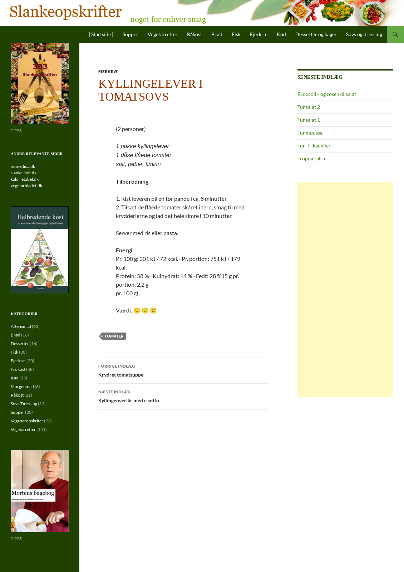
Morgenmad (22, 386)
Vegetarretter (163, 34)
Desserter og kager (316, 34)
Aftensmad (21, 326)
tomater (113, 336)
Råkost (194, 34)
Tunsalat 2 (308, 107)
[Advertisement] (345, 289)
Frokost (18, 369)
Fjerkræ (258, 34)
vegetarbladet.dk (26, 185)
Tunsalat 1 (308, 120)
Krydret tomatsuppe (183, 370)
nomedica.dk (23, 166)
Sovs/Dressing (24, 403)
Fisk (236, 34)
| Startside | (101, 34)
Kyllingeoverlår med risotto (183, 395)
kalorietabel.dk (25, 179)
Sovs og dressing (364, 34)
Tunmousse (309, 133)
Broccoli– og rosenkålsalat (326, 94)
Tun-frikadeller (314, 145)
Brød (216, 34)
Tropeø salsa (311, 158)
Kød (281, 34)
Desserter (20, 343)
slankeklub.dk (23, 172)
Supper (130, 34)
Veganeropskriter (27, 420)
